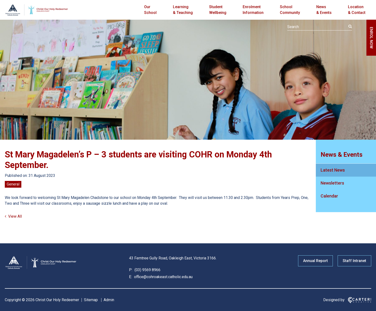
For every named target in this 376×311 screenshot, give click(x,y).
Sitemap (91, 300)
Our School (150, 10)
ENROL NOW (371, 37)
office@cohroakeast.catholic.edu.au (163, 277)
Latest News (333, 170)
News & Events (324, 10)
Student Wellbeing (217, 10)
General (13, 184)
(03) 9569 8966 (147, 270)
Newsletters (332, 182)
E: (130, 277)
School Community (290, 10)
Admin (109, 300)
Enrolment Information (253, 10)
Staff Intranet (354, 260)
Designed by (334, 300)
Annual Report (315, 260)
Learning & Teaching (183, 10)
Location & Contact (356, 10)
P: (130, 270)
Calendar (329, 195)
